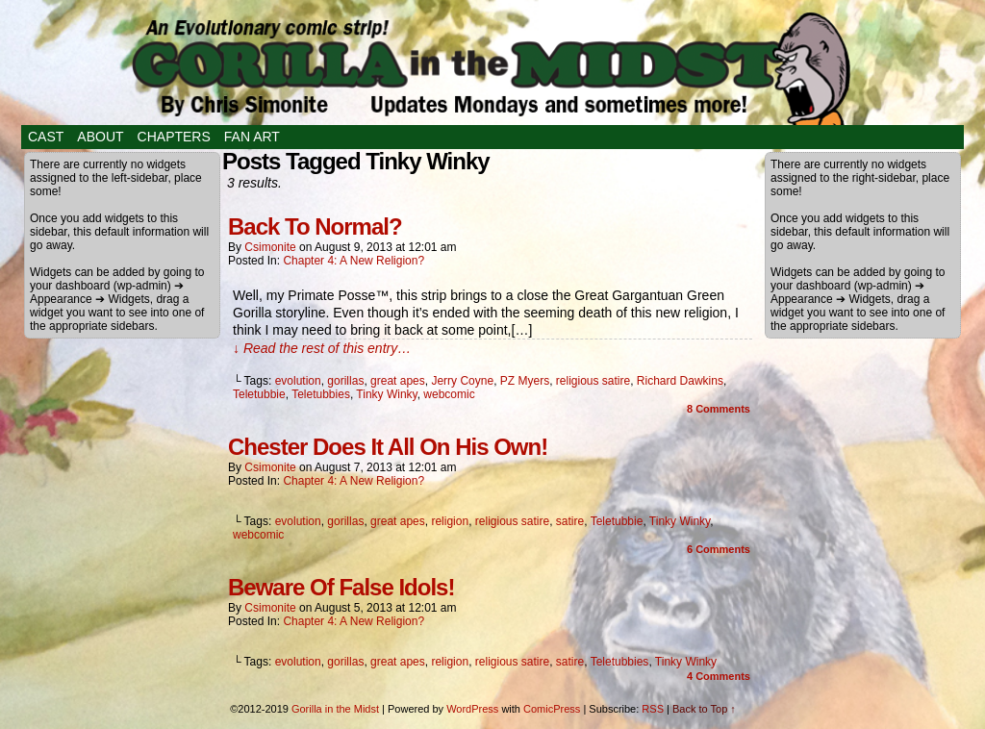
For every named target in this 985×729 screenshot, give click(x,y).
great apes (397, 381)
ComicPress (551, 709)
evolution (298, 381)
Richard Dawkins (680, 381)
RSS (653, 709)
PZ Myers (524, 381)
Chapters (174, 136)
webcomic (448, 394)
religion (449, 521)
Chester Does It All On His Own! (387, 447)
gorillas (345, 381)
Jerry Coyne (462, 381)
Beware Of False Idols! (341, 587)
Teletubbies (320, 394)
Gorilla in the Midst (335, 709)
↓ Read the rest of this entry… (322, 348)
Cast (45, 136)
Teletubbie (259, 394)
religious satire (593, 381)
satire (570, 521)
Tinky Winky (386, 394)
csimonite (269, 247)
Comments (718, 409)
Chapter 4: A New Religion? (353, 260)
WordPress (472, 709)
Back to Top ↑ (704, 709)
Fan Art (252, 136)
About (100, 136)
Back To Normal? (315, 226)
